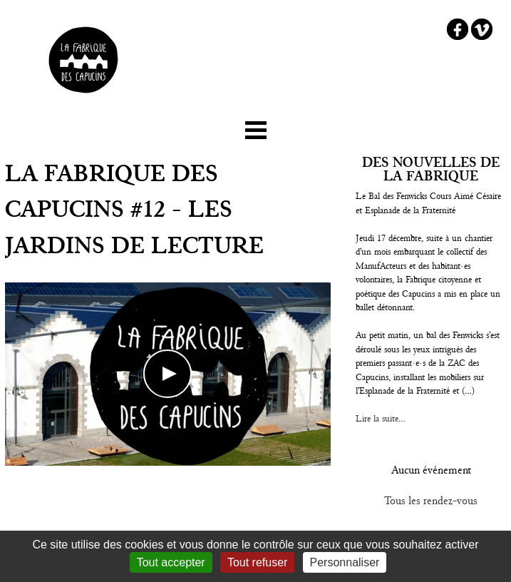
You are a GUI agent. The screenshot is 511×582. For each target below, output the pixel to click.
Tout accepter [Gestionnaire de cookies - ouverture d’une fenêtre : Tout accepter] (171, 562)
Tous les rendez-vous (431, 500)
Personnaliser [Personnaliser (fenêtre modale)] (345, 562)
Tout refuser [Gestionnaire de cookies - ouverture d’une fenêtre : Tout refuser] (257, 562)
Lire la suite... (381, 419)
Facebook (457, 29)
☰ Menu (256, 127)
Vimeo (481, 29)
